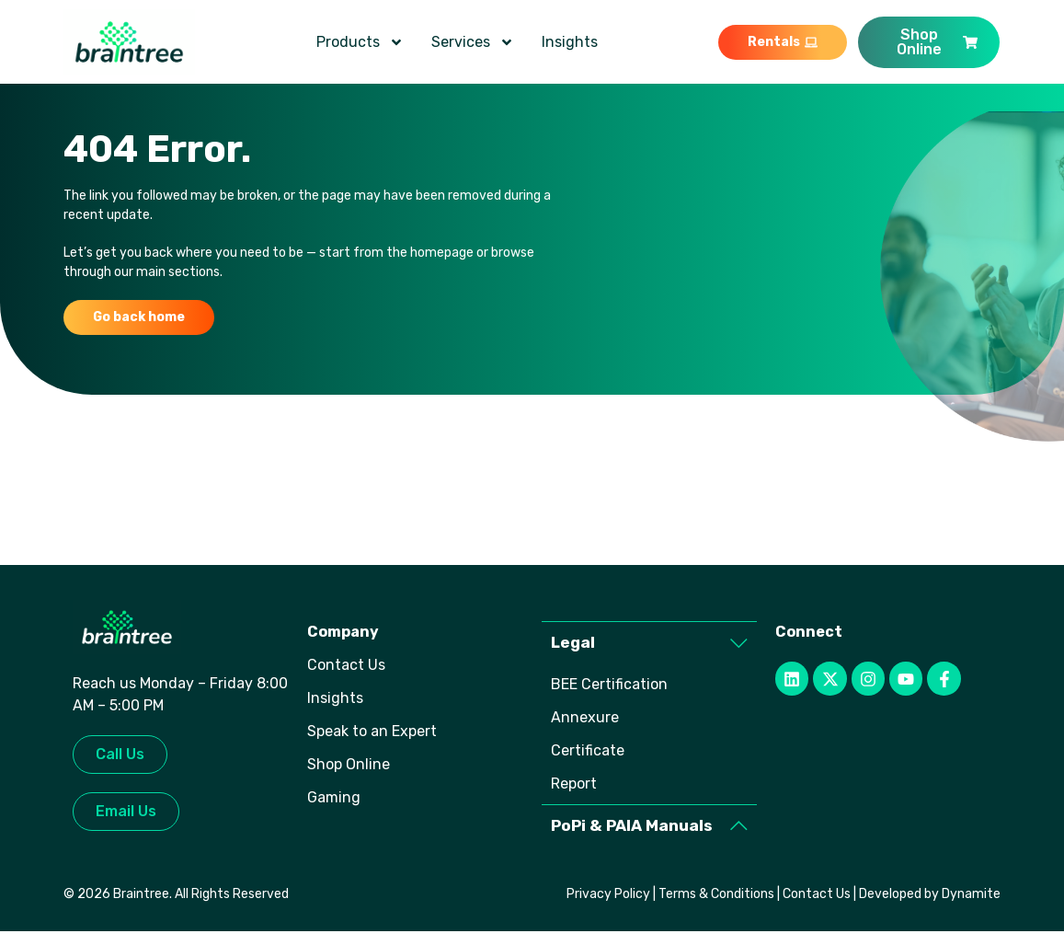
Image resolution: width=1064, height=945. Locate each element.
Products (360, 42)
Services (472, 42)
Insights (570, 42)
